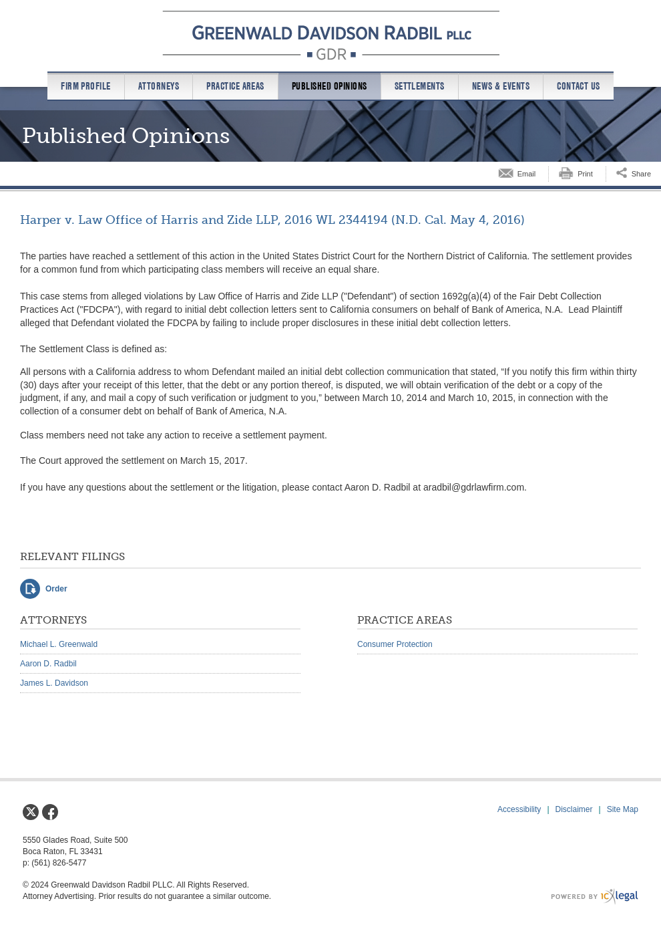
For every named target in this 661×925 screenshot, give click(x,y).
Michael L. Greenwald (58, 644)
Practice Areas (235, 86)
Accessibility (519, 809)
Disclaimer (574, 809)
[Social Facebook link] (50, 812)
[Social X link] (31, 812)
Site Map (622, 809)
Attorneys (158, 86)
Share (641, 174)
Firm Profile (86, 86)
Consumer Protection (395, 644)
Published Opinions (329, 86)
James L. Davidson (54, 683)
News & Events (500, 86)
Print (585, 174)
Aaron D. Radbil (48, 663)
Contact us (578, 86)
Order (56, 588)
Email (526, 174)
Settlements (420, 86)
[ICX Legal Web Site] (594, 896)
